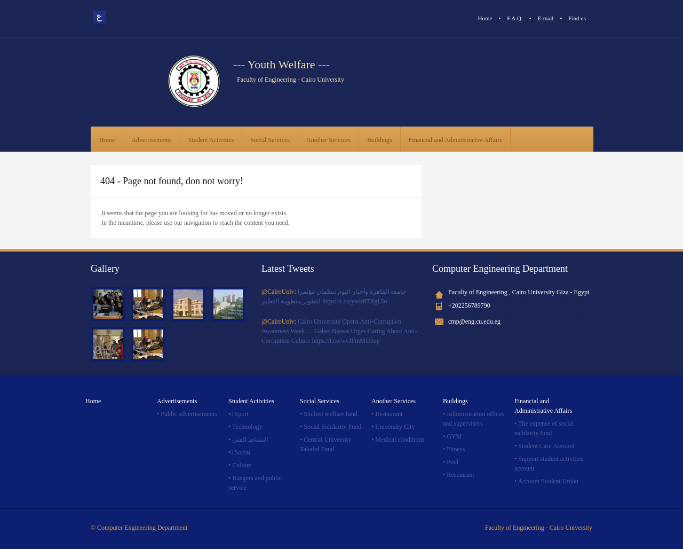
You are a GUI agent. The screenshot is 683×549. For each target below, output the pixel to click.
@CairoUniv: (279, 291)
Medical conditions (399, 439)
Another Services (328, 140)
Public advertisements (189, 414)
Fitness (456, 449)
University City (395, 426)
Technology (247, 426)
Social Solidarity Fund (332, 426)
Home (485, 18)
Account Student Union (548, 481)
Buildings (379, 140)
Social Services (270, 140)
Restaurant (388, 414)
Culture (241, 465)
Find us (577, 18)
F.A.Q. (514, 18)
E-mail (545, 18)
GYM (454, 436)
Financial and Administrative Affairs (455, 140)
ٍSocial (243, 452)
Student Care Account (546, 446)
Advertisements (151, 140)
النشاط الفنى (250, 439)
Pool (452, 462)
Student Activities (211, 140)
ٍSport (242, 414)
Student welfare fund (331, 414)
